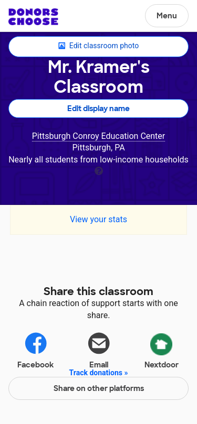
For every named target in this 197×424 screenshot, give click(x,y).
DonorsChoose (33, 16)
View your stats (98, 219)
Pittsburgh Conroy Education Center (98, 136)
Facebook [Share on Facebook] (35, 349)
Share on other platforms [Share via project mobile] (99, 388)
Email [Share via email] (99, 349)
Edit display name (98, 108)
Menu (167, 15)
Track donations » (98, 372)
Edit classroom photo (98, 46)
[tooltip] (99, 170)
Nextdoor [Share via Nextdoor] (161, 349)
